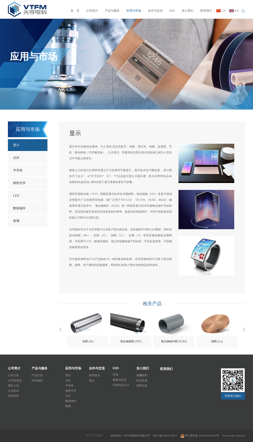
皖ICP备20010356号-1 (165, 435)
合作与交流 (155, 10)
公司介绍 (13, 375)
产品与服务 (112, 10)
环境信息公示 (121, 385)
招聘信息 (141, 385)
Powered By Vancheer (233, 435)
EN (234, 10)
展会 (91, 380)
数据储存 (19, 208)
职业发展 (141, 380)
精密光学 (19, 183)
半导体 (18, 170)
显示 (16, 145)
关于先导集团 (94, 435)
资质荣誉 (13, 395)
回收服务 (37, 380)
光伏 (16, 157)
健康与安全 (119, 379)
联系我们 (206, 10)
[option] (87, 329)
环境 (115, 374)
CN (221, 10)
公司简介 (92, 10)
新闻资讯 (94, 375)
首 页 (75, 10)
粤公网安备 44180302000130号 (199, 435)
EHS (172, 10)
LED (16, 195)
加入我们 (188, 10)
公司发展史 (15, 380)
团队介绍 (13, 385)
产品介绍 (37, 375)
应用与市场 (133, 10)
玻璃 (16, 220)
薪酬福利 (141, 375)
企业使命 (13, 390)
